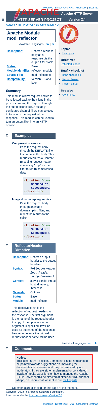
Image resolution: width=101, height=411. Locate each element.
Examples (68, 53)
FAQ (71, 7)
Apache (10, 24)
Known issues (70, 79)
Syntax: (18, 268)
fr (53, 44)
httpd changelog (71, 74)
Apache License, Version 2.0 (45, 395)
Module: (18, 300)
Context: (18, 280)
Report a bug (69, 83)
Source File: (15, 74)
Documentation (45, 24)
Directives (61, 7)
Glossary (81, 7)
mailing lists (70, 380)
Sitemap (93, 7)
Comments (68, 94)
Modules (48, 7)
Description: (15, 51)
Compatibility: (16, 79)
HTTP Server (25, 24)
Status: (11, 66)
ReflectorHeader (70, 64)
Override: (19, 292)
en (47, 44)
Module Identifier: (18, 70)
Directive (22, 250)
